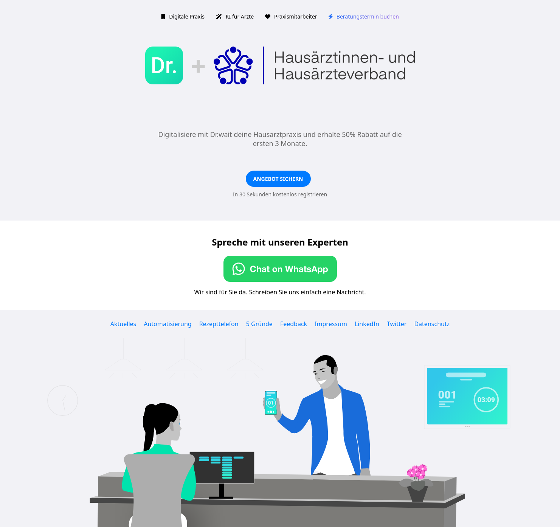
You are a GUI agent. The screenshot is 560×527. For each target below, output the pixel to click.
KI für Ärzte (235, 16)
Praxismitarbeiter (291, 16)
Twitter (396, 324)
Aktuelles (123, 324)
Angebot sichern (278, 178)
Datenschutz (432, 324)
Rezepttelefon (219, 324)
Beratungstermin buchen (364, 16)
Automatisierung (167, 324)
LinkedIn (367, 324)
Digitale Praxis (183, 16)
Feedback (293, 324)
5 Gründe (259, 324)
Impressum (331, 324)
